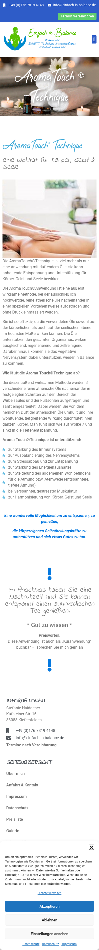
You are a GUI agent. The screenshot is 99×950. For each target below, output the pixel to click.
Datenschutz (31, 944)
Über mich (15, 773)
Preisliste (14, 819)
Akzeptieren (50, 906)
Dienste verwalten (50, 893)
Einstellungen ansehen (49, 934)
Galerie (12, 830)
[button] (91, 847)
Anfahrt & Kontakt (22, 785)
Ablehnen (49, 920)
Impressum (69, 944)
